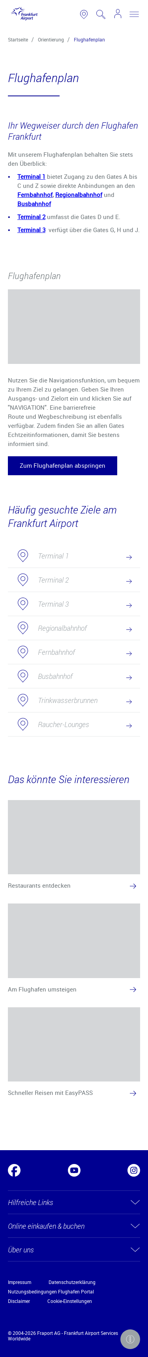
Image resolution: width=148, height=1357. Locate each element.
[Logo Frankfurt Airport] (22, 14)
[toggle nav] (134, 14)
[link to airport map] (83, 14)
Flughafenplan (89, 39)
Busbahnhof (34, 204)
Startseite (18, 39)
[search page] (100, 14)
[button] (62, 465)
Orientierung (51, 39)
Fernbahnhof (34, 195)
